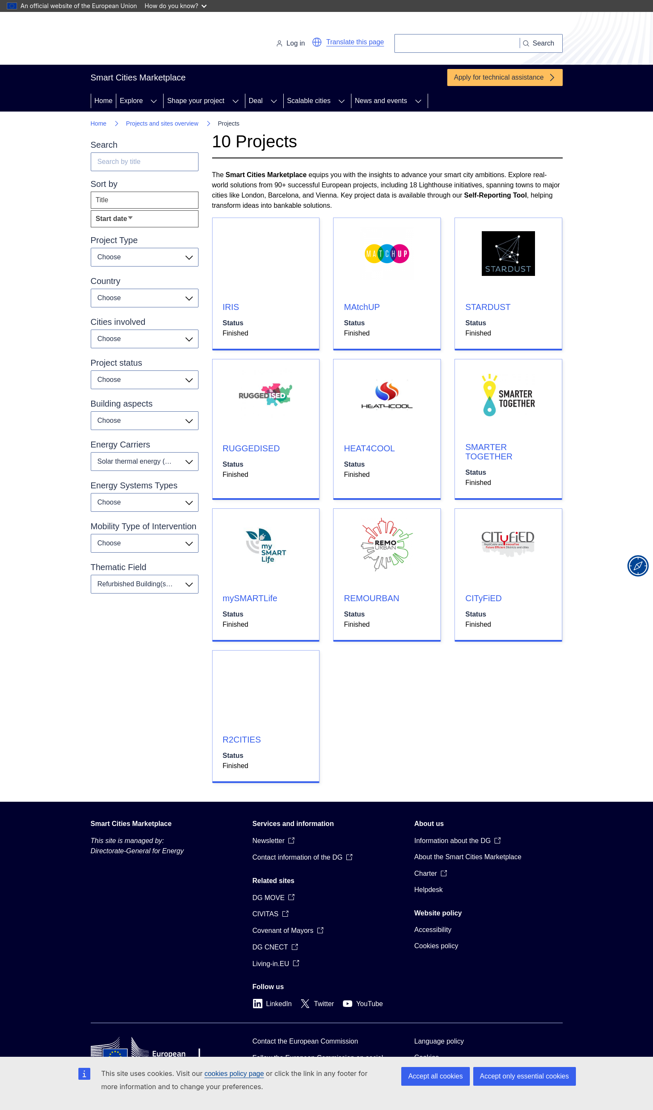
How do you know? (176, 5)
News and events (381, 100)
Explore (131, 100)
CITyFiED (483, 598)
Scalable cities (309, 100)
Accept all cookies (435, 1076)
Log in (290, 43)
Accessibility (433, 929)
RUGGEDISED (251, 448)
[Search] (457, 43)
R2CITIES (242, 739)
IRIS (231, 307)
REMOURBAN (371, 598)
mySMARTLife (250, 598)
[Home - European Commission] (149, 40)
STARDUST (487, 307)
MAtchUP (362, 307)
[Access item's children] (153, 101)
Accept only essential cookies (524, 1076)
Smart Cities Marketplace (131, 823)
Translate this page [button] (355, 42)
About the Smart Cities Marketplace (468, 856)
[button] (317, 42)
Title (102, 200)
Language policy (439, 1041)
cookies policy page (234, 1073)
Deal (256, 100)
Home (104, 100)
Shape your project (195, 100)
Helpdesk (428, 889)
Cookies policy (436, 945)
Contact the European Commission (305, 1041)
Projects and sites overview (162, 123)
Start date (128, 220)
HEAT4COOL (369, 448)
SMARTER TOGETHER (488, 451)
